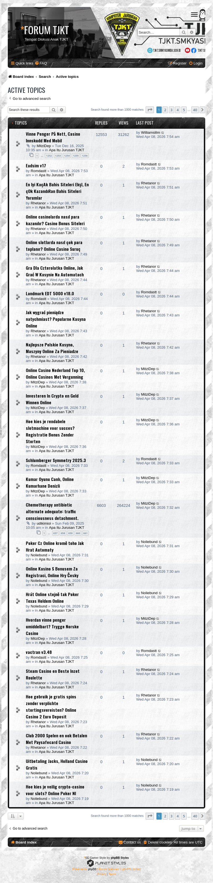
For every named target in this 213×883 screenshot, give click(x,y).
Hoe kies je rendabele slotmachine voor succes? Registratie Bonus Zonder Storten (50, 431)
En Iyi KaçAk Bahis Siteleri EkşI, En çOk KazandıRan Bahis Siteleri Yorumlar (57, 191)
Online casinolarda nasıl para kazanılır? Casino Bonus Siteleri (55, 220)
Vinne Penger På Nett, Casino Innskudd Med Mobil (53, 137)
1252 (49, 155)
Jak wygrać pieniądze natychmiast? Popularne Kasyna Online (56, 319)
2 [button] (165, 109)
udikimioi (44, 523)
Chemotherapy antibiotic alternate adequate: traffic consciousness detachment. (52, 511)
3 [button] (172, 109)
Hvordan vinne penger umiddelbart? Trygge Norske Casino (52, 626)
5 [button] (184, 109)
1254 (67, 155)
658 (63, 533)
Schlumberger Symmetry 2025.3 (56, 460)
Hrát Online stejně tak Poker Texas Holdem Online (52, 597)
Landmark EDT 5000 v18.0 (50, 293)
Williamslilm (150, 132)
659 (70, 533)
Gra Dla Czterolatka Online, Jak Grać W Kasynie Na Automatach (55, 271)
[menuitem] (41, 63)
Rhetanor (38, 203)
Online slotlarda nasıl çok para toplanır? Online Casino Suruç (54, 245)
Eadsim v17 (36, 165)
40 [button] (195, 109)
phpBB (92, 869)
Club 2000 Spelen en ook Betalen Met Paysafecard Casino (56, 738)
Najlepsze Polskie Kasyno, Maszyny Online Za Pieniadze (52, 347)
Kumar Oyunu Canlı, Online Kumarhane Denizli (50, 482)
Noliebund (39, 555)
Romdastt (38, 171)
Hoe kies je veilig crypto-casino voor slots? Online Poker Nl (55, 790)
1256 (85, 155)
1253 (58, 155)
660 (78, 533)
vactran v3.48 (39, 652)
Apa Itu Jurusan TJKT (66, 150)
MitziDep (44, 146)
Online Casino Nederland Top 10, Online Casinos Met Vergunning (55, 373)
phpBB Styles (120, 857)
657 (55, 533)
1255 (76, 155)
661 (85, 533)
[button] (150, 109)
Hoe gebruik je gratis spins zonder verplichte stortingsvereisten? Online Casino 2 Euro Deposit (51, 706)
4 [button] (178, 109)
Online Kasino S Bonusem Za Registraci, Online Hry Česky (52, 572)
